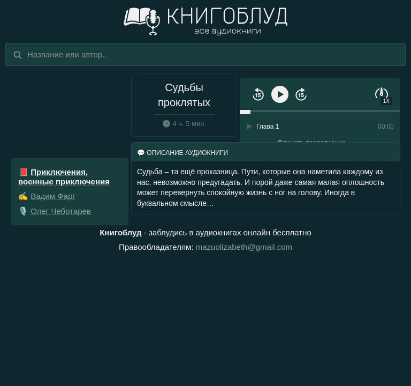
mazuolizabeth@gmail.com (244, 246)
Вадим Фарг (53, 196)
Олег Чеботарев (61, 211)
